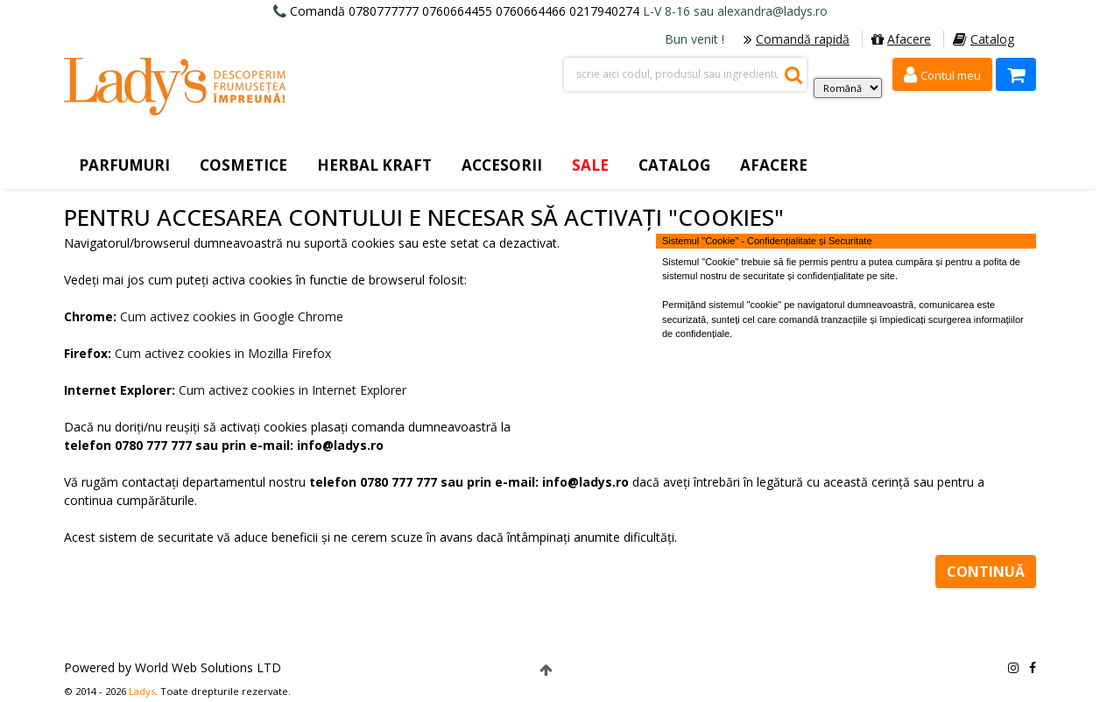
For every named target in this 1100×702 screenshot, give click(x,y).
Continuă (986, 571)
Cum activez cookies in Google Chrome (231, 316)
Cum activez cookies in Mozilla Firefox (223, 353)
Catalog (983, 39)
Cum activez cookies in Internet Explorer (292, 390)
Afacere (901, 39)
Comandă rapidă (797, 39)
